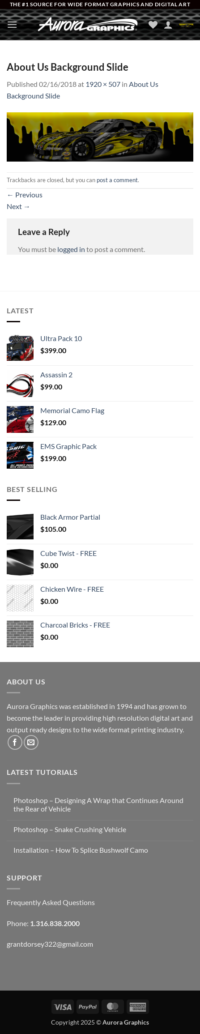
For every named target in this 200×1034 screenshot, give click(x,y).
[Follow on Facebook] (15, 742)
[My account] (168, 24)
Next (18, 206)
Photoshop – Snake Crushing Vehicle (69, 829)
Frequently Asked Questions (51, 902)
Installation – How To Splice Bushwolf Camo (80, 850)
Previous (25, 194)
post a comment (117, 180)
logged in (71, 249)
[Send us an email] (31, 742)
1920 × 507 (102, 84)
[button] (12, 24)
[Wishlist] (153, 24)
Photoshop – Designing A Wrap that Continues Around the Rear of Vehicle (98, 804)
